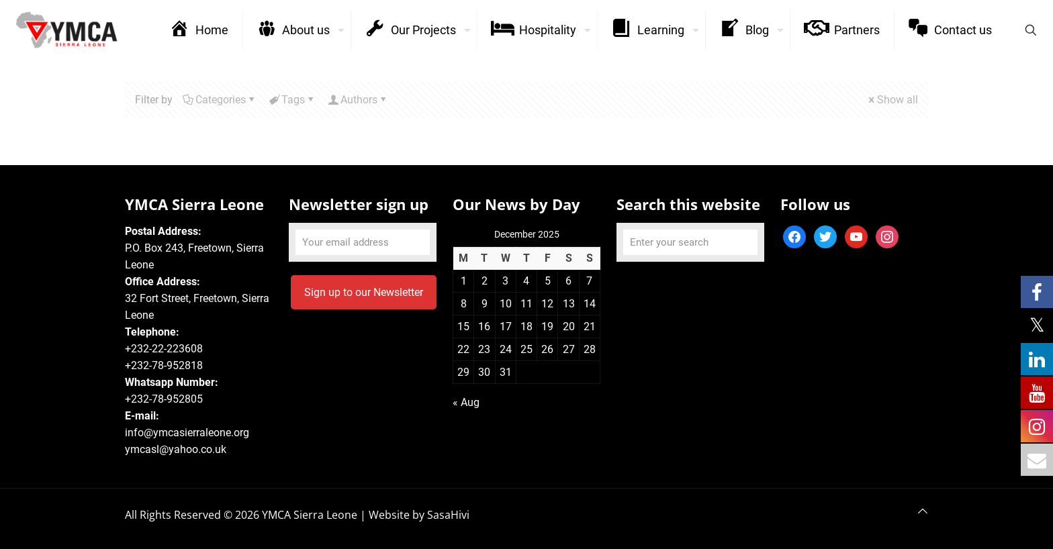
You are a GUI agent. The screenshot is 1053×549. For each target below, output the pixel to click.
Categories (220, 99)
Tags (292, 99)
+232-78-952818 (164, 365)
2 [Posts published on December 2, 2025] (485, 280)
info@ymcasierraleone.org (187, 432)
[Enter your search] (690, 242)
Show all (892, 99)
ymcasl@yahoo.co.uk (175, 449)
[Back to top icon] (922, 511)
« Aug (466, 402)
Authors (358, 99)
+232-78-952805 (164, 399)
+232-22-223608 (164, 348)
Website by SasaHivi (419, 514)
